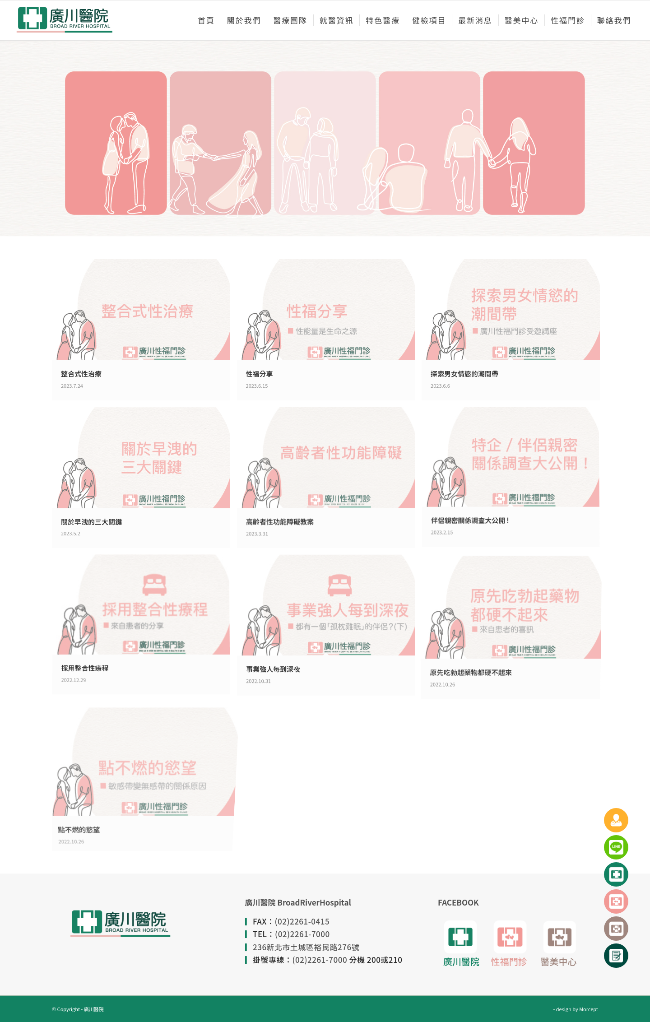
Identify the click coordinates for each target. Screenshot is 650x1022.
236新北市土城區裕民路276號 (306, 946)
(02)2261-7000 (302, 933)
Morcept (588, 1009)
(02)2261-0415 (302, 921)
